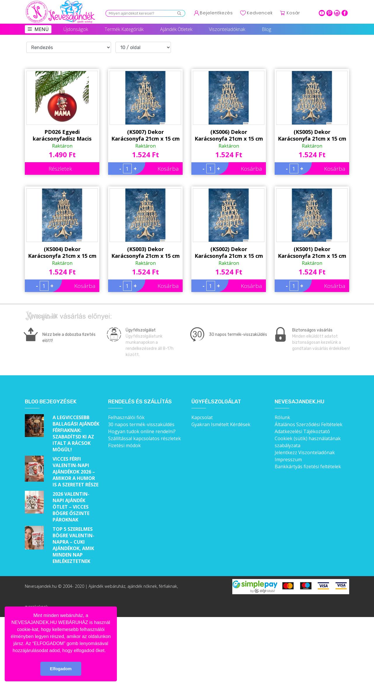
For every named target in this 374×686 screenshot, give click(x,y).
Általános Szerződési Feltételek (308, 424)
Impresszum (288, 459)
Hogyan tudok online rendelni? (142, 431)
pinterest (329, 13)
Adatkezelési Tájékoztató (302, 431)
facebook (345, 13)
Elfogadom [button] (61, 668)
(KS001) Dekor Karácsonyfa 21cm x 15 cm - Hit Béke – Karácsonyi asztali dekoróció (312, 253)
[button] (108, 651)
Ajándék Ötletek (176, 29)
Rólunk (282, 417)
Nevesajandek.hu (299, 402)
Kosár (293, 13)
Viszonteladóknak (227, 29)
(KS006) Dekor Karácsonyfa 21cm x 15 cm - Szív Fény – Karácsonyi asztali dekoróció (229, 135)
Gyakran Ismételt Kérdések (220, 424)
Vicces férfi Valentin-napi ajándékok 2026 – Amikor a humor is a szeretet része (75, 472)
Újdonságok (75, 29)
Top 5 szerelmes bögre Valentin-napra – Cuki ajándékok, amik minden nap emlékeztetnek (73, 545)
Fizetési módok (124, 445)
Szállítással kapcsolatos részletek (144, 438)
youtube (322, 13)
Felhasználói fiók (126, 417)
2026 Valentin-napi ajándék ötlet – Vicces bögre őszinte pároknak (71, 507)
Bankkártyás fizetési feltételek (308, 466)
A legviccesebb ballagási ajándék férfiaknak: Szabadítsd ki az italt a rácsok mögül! (76, 433)
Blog (266, 29)
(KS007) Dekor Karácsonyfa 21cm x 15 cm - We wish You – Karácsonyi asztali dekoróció (145, 135)
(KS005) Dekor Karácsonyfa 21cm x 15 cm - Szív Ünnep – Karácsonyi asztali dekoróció (312, 135)
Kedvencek (260, 13)
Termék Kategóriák (124, 29)
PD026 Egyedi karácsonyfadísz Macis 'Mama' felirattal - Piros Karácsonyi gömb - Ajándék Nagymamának (62, 135)
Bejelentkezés (216, 13)
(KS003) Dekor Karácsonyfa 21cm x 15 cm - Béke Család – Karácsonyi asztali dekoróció (145, 253)
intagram (337, 13)
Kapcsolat (202, 417)
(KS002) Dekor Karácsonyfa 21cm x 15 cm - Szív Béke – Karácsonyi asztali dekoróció (229, 253)
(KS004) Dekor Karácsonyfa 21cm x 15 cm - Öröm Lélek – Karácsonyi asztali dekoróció (62, 253)
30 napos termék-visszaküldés (141, 424)
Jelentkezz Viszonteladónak (305, 452)
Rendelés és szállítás (140, 402)
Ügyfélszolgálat (216, 402)
